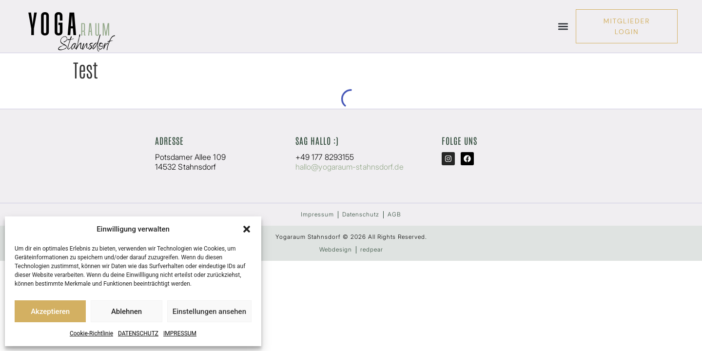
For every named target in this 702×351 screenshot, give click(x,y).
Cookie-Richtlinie (91, 333)
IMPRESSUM (179, 333)
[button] (247, 229)
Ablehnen (126, 311)
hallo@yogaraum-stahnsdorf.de (349, 167)
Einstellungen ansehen (209, 311)
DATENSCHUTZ (138, 333)
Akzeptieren (50, 311)
